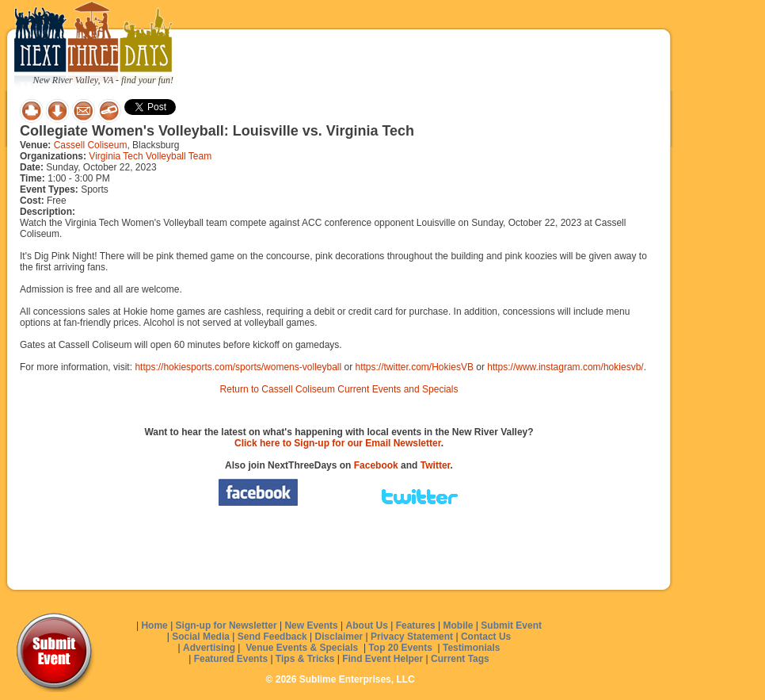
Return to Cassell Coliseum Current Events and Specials (339, 389)
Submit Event (511, 625)
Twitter (436, 465)
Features (416, 625)
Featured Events (231, 658)
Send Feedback (272, 636)
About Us (367, 625)
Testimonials (471, 647)
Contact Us (486, 636)
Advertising (209, 647)
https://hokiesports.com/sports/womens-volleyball (238, 367)
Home (154, 625)
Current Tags (460, 658)
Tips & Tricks (305, 658)
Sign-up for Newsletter (226, 625)
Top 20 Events (400, 647)
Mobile (458, 625)
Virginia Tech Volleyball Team (150, 156)
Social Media (201, 636)
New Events (310, 625)
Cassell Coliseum (91, 145)
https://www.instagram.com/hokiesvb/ (565, 367)
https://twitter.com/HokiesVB (415, 367)
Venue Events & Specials (301, 647)
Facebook (376, 465)
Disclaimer (339, 636)
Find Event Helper (382, 658)
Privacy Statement (412, 636)
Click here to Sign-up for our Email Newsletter (337, 443)
